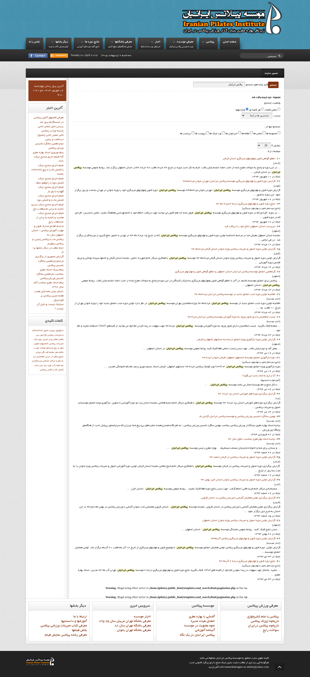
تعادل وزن (53, 339)
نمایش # (275, 146)
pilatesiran (38, 330)
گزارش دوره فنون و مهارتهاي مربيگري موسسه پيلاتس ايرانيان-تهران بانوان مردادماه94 (229, 181)
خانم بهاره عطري (41, 343)
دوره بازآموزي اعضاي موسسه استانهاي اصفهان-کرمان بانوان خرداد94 (238, 357)
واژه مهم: (240, 110)
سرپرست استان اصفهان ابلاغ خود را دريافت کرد (250, 226)
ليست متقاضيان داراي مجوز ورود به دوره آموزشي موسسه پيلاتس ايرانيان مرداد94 (231, 317)
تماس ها (257, 133)
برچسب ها (185, 133)
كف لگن (45, 352)
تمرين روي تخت (41, 339)
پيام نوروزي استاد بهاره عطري (48, 152)
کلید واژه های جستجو (256, 85)
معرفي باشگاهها (123, 42)
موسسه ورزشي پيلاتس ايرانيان (181, 47)
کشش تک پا (58, 370)
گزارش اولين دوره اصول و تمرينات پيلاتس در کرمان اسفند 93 (242, 457)
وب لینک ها (215, 133)
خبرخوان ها (231, 133)
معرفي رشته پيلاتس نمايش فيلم (66, 635)
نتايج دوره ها (92, 42)
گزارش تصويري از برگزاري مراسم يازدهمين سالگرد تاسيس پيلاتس (49, 261)
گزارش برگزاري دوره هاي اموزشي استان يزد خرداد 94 (246, 394)
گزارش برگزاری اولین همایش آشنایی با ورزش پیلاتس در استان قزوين (238, 498)
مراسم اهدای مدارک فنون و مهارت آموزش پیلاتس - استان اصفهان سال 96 (48, 230)
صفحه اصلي (229, 42)
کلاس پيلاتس (46, 370)
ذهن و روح (59, 348)
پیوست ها (199, 133)
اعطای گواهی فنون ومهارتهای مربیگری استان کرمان (249, 158)
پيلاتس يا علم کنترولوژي (263, 616)
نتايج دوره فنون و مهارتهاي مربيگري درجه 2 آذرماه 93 (247, 561)
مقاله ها (245, 133)
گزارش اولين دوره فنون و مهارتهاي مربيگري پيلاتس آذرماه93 (243, 538)
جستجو (273, 85)
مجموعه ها (271, 133)
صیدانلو (49, 348)
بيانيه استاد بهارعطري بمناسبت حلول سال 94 (251, 439)
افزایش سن (41, 335)
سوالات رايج (271, 630)
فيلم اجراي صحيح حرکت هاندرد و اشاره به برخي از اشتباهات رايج (50, 217)
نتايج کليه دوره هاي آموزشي (88, 47)
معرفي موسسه (185, 42)
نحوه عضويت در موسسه (199, 625)
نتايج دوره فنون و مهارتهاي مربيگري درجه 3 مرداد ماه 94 (245, 204)
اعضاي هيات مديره (203, 621)
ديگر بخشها (62, 42)
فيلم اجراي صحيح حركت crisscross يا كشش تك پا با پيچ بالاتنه (47, 170)
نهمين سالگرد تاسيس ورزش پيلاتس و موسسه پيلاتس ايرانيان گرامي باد (237, 416)
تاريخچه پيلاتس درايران (263, 625)
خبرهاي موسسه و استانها (150, 47)
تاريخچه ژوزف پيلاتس (265, 621)
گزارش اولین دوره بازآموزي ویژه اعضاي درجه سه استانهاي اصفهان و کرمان (236, 339)
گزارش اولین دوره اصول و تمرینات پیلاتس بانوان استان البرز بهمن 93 (237, 480)
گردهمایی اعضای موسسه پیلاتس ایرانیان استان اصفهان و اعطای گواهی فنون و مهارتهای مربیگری (225, 272)
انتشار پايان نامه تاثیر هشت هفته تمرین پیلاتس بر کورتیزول (49, 296)
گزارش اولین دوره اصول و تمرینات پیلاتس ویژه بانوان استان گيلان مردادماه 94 (233, 249)
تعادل (61, 339)
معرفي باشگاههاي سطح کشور (120, 47)
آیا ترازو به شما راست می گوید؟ (258, 376)
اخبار (157, 42)
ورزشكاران (37, 361)
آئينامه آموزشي (205, 630)
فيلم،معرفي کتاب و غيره (58, 47)
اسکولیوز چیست (56, 330)
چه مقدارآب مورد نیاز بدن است (49, 365)
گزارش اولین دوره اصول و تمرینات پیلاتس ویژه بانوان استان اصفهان (238, 520)
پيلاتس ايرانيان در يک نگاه (197, 635)
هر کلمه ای (254, 110)
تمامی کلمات (271, 110)
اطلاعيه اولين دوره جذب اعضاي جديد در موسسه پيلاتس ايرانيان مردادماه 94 (234, 294)
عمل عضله (54, 352)
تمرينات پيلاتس (56, 343)
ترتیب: (276, 116)
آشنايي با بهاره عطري (202, 616)
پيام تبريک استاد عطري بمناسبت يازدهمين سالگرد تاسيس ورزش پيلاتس (50, 274)
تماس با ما (34, 42)
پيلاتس (210, 42)
